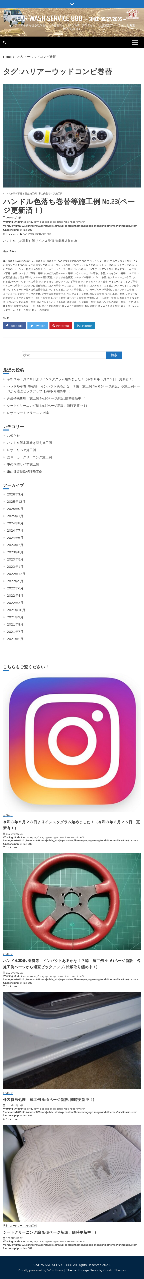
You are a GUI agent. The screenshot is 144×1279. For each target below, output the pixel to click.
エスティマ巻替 (125, 265)
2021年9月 (15, 617)
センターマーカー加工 (120, 277)
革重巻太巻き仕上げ (24, 306)
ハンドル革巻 (56, 289)
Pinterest (60, 325)
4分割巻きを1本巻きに (44, 261)
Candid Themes (114, 1270)
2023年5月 (15, 559)
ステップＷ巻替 (82, 277)
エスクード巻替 (107, 265)
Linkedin (84, 325)
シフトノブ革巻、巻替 (31, 273)
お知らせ (13, 435)
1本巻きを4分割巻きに (18, 261)
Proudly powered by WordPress (41, 1270)
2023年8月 (15, 552)
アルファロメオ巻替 (121, 261)
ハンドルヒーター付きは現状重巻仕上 (27, 289)
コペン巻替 (80, 269)
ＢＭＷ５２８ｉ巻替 (109, 306)
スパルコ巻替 (99, 277)
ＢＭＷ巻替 (91, 306)
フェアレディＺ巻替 (123, 289)
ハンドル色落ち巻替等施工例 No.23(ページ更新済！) (69, 206)
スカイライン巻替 (116, 273)
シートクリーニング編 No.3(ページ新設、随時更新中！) (47, 406)
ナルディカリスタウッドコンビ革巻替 (59, 281)
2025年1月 (15, 516)
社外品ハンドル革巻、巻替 (21, 302)
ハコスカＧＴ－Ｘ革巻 (99, 285)
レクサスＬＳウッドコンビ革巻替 (32, 297)
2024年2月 (15, 545)
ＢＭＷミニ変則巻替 (73, 306)
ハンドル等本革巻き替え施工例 (20, 193)
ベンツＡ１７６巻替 (77, 293)
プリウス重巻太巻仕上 (53, 293)
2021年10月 (16, 610)
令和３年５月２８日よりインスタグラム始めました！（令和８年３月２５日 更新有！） (71, 379)
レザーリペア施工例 (21, 450)
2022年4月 (15, 595)
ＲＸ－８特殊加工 (41, 310)
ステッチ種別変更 (42, 277)
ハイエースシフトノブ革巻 (123, 281)
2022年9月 (15, 581)
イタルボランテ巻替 (39, 265)
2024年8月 (15, 523)
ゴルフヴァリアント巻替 (100, 269)
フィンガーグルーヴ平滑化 (96, 289)
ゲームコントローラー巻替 (58, 269)
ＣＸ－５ (125, 306)
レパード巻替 (58, 297)
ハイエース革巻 (11, 285)
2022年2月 (15, 603)
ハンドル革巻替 (72, 289)
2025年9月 (15, 509)
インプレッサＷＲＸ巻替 (84, 265)
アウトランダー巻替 (98, 261)
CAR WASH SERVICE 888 (49, 18)
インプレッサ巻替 (60, 265)
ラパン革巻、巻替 (114, 293)
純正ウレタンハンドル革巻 (51, 302)
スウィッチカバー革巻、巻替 (89, 273)
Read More (9, 251)
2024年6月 (15, 538)
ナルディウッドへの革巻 (24, 281)
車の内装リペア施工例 (50, 193)
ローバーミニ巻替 (76, 297)
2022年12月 (16, 574)
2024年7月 (15, 530)
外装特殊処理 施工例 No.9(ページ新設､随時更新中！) (46, 398)
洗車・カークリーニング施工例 (29, 457)
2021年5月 (15, 639)
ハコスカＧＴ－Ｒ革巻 (74, 285)
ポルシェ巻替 (97, 293)
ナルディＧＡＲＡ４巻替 (94, 281)
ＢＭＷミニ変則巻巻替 (49, 306)
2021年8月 (15, 624)
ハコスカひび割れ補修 (33, 285)
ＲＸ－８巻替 (23, 310)
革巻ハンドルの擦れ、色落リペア (115, 302)
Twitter (37, 325)
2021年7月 (15, 632)
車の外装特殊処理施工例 (24, 472)
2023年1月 (15, 567)
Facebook (14, 325)
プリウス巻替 (33, 293)
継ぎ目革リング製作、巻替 (81, 302)
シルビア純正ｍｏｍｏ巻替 (58, 273)
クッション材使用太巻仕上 (28, 269)
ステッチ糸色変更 (63, 277)
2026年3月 (15, 494)
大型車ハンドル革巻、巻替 (101, 297)
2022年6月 (15, 588)
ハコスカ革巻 (53, 285)
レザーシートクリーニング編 (28, 413)
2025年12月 (16, 501)
